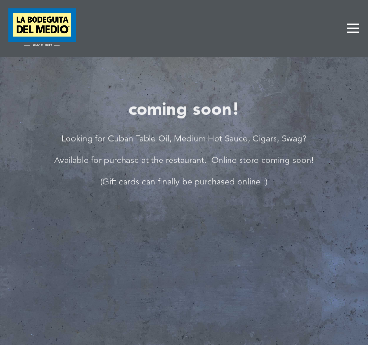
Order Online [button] (184, 331)
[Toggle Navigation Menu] (353, 28)
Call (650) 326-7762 (184, 304)
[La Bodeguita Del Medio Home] (42, 28)
